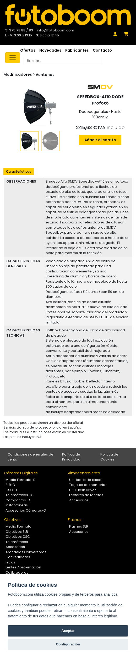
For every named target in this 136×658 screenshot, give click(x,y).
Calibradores (17, 572)
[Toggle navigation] (12, 57)
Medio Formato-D (21, 479)
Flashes (74, 519)
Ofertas (27, 50)
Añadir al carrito (100, 139)
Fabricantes (77, 50)
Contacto (102, 50)
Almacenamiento (84, 473)
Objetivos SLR (17, 531)
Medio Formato (18, 526)
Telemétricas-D (19, 494)
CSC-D (11, 489)
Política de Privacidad (71, 457)
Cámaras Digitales (21, 473)
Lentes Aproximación (23, 567)
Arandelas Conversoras (26, 552)
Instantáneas (17, 505)
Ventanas (45, 74)
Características (18, 171)
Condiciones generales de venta (30, 457)
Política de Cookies (109, 457)
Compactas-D (18, 500)
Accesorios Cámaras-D (26, 510)
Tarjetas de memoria (87, 484)
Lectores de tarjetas (86, 494)
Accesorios (79, 500)
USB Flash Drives (82, 489)
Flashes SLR (78, 526)
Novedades (50, 50)
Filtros (10, 562)
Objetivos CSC (18, 536)
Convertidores (18, 557)
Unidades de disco (85, 479)
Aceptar (68, 631)
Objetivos (12, 519)
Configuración (68, 644)
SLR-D (10, 484)
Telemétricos (17, 541)
